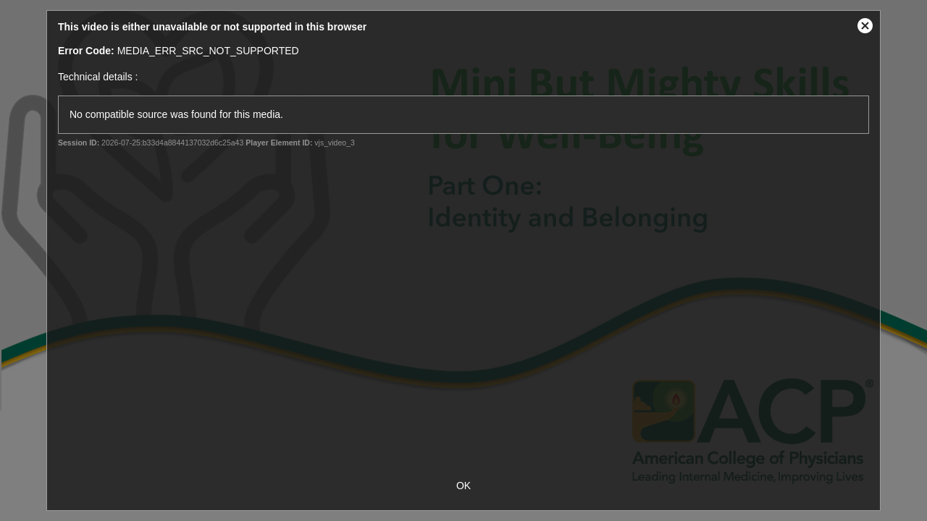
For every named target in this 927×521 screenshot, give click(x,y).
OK (463, 485)
